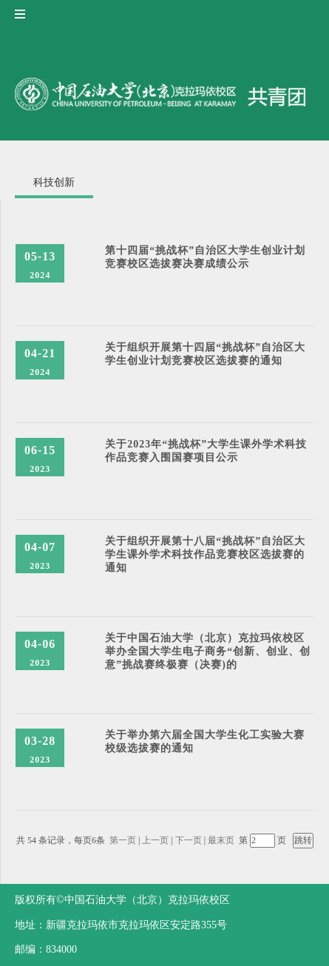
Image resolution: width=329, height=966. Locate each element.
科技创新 (54, 182)
